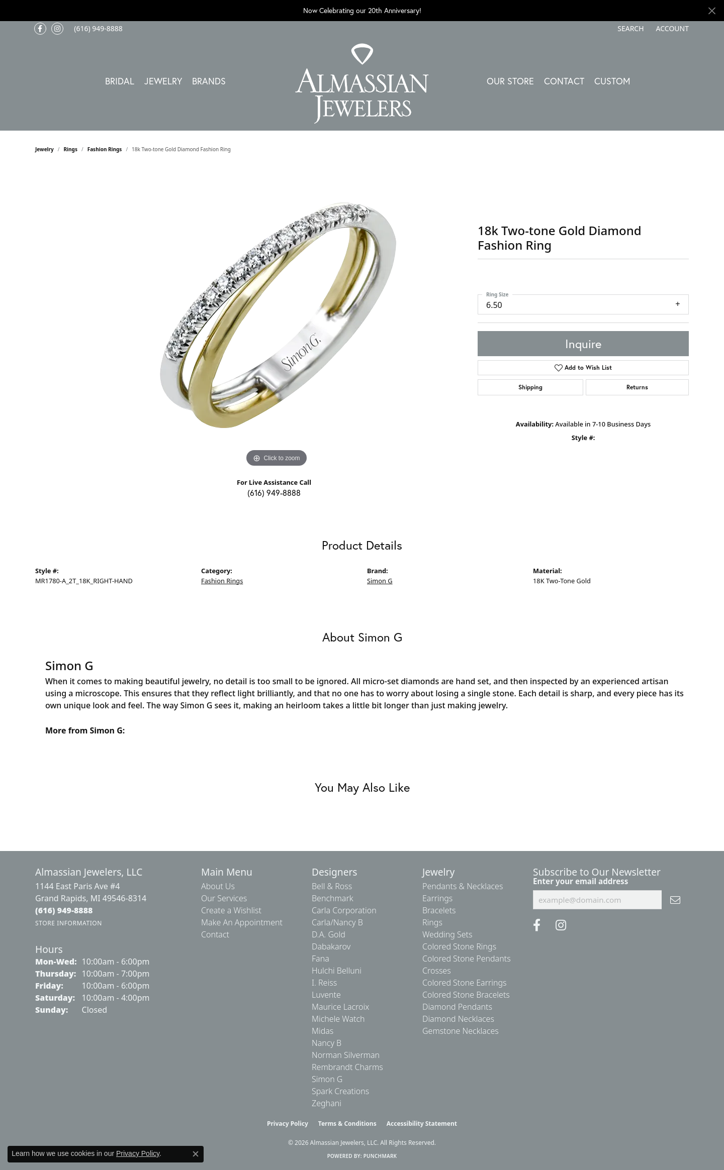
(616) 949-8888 (274, 492)
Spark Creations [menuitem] (340, 1091)
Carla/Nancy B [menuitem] (337, 922)
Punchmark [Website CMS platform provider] (380, 1155)
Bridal (119, 81)
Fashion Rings (104, 149)
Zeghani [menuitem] (326, 1103)
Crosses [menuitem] (436, 970)
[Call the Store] (64, 910)
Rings (70, 149)
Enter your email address (580, 881)
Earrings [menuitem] (437, 898)
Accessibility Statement (422, 1123)
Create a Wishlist (231, 910)
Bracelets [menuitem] (439, 910)
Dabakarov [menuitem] (331, 946)
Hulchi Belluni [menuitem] (336, 970)
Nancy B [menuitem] (326, 1042)
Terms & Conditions (347, 1123)
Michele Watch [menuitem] (338, 1018)
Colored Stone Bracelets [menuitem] (466, 994)
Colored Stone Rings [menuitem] (459, 946)
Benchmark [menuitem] (332, 898)
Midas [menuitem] (322, 1030)
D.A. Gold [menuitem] (328, 934)
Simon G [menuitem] (327, 1079)
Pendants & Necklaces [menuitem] (462, 886)
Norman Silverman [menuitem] (346, 1054)
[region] (276, 319)
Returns (637, 387)
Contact (564, 81)
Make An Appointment (242, 922)
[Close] (711, 11)
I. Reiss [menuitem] (324, 982)
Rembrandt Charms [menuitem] (347, 1067)
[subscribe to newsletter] (675, 899)
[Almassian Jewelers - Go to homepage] (362, 84)
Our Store (510, 81)
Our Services (224, 898)
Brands (209, 81)
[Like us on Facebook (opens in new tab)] (40, 29)
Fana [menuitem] (320, 958)
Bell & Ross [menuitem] (332, 886)
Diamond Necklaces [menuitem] (458, 1018)
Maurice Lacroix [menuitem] (340, 1006)
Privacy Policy (287, 1123)
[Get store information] (68, 923)
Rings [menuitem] (432, 922)
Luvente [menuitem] (326, 994)
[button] (629, 28)
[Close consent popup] (196, 1154)
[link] (97, 28)
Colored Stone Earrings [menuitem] (464, 982)
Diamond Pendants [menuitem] (457, 1006)
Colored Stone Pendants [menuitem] (466, 958)
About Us (218, 886)
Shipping (530, 387)
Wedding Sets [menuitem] (447, 934)
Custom (612, 81)
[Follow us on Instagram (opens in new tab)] (57, 29)
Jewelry (163, 81)
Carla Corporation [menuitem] (344, 910)
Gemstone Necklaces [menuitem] (460, 1030)
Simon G (380, 580)
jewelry (44, 149)
